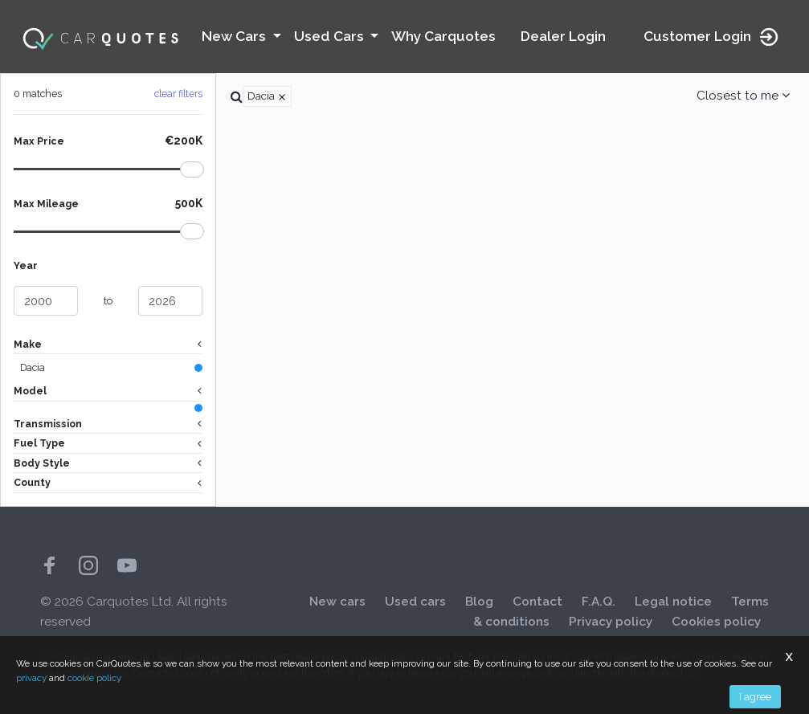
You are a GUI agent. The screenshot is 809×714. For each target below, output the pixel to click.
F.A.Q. (598, 601)
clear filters (178, 94)
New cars (337, 601)
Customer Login (712, 37)
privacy (31, 677)
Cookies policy (716, 621)
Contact (537, 601)
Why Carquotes (443, 36)
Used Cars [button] (330, 36)
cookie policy (94, 677)
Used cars (415, 601)
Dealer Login (563, 36)
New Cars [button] (235, 36)
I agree (755, 696)
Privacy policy (610, 621)
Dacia (32, 367)
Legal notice (673, 601)
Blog (479, 601)
